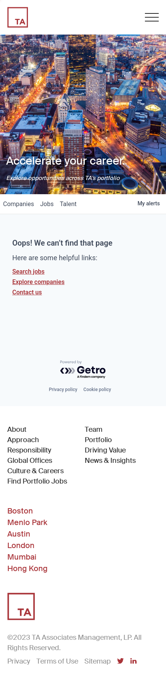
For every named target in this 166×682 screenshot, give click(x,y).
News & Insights (110, 460)
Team (93, 429)
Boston (20, 511)
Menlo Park (27, 522)
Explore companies (38, 282)
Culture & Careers (35, 471)
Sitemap (97, 661)
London (21, 545)
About (16, 429)
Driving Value (105, 450)
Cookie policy (97, 389)
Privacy (18, 661)
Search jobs (28, 271)
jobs (47, 204)
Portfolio (98, 439)
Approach (23, 439)
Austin (18, 534)
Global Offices (29, 460)
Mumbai (21, 557)
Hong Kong (27, 568)
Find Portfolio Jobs (37, 481)
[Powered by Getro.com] (83, 369)
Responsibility (29, 450)
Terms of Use (57, 661)
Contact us (27, 292)
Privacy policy (63, 389)
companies (18, 204)
